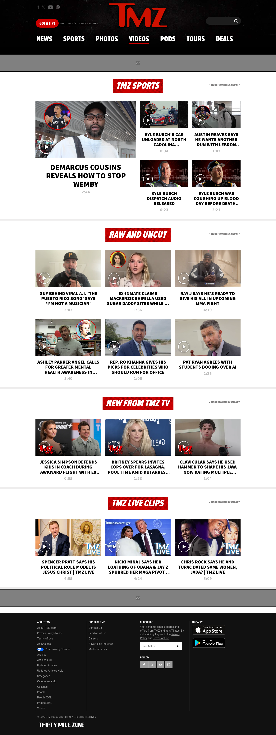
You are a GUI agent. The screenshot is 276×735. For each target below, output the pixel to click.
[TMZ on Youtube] (51, 7)
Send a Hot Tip (97, 633)
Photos (107, 39)
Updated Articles (47, 665)
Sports (74, 39)
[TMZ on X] (44, 7)
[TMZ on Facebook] (38, 7)
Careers (93, 638)
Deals (224, 39)
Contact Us (95, 627)
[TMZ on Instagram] (58, 7)
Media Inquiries (98, 649)
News (44, 39)
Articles (41, 654)
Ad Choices (44, 643)
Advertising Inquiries (101, 643)
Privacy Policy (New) (49, 633)
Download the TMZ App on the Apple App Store (209, 630)
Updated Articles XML (50, 670)
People (41, 692)
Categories (43, 676)
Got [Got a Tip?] (47, 23)
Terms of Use (45, 638)
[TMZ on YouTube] (160, 664)
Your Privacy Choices (54, 649)
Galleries (42, 686)
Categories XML (46, 681)
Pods (167, 39)
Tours (195, 39)
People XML (44, 697)
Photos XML (44, 702)
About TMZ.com (47, 627)
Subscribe (178, 646)
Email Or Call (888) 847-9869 (79, 23)
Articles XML (45, 659)
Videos (139, 39)
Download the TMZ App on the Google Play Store (209, 643)
